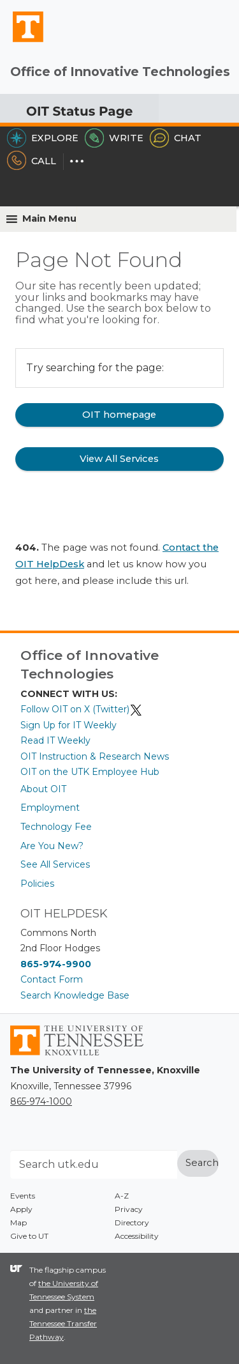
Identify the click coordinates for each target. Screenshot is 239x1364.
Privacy (129, 1209)
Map (18, 1222)
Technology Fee (56, 826)
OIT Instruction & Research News (94, 756)
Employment (50, 807)
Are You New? (51, 846)
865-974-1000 (41, 1101)
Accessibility (137, 1236)
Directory (132, 1222)
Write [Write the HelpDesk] (114, 138)
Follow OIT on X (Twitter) (81, 709)
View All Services (119, 458)
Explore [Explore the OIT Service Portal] (42, 138)
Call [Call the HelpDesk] (31, 161)
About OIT (43, 789)
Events (22, 1195)
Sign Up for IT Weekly (68, 725)
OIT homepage (119, 414)
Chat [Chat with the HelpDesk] (175, 138)
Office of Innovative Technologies (120, 71)
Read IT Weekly (55, 740)
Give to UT (29, 1236)
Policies (37, 883)
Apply (21, 1209)
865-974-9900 (55, 964)
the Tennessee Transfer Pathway (63, 1323)
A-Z (122, 1195)
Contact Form (51, 979)
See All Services (55, 864)
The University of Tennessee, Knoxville (22, 41)
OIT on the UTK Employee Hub (89, 772)
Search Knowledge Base (74, 995)
